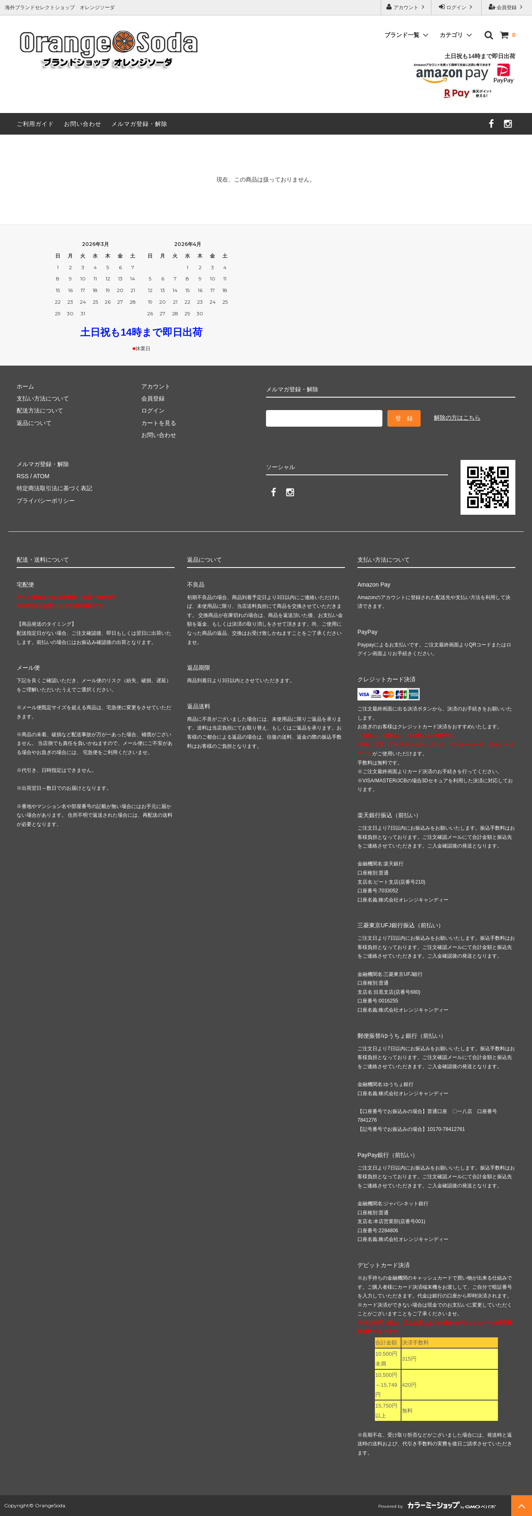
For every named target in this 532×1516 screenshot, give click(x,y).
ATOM (41, 476)
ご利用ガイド (35, 123)
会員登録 (507, 6)
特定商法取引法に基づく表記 (54, 488)
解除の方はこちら (457, 417)
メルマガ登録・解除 (139, 123)
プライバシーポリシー (46, 500)
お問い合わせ (82, 123)
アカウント (406, 6)
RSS (23, 476)
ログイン (456, 6)
